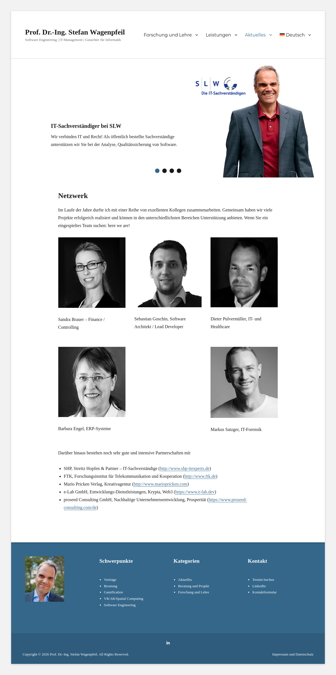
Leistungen (218, 35)
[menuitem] (295, 35)
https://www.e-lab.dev (195, 491)
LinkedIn (259, 586)
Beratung (110, 586)
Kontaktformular (264, 592)
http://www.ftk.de (200, 476)
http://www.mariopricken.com (160, 484)
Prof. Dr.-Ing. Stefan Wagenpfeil (75, 32)
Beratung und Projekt (193, 586)
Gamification (113, 592)
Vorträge (110, 579)
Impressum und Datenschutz (292, 654)
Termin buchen (263, 579)
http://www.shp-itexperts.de (185, 468)
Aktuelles (255, 35)
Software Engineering (120, 605)
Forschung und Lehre (168, 35)
